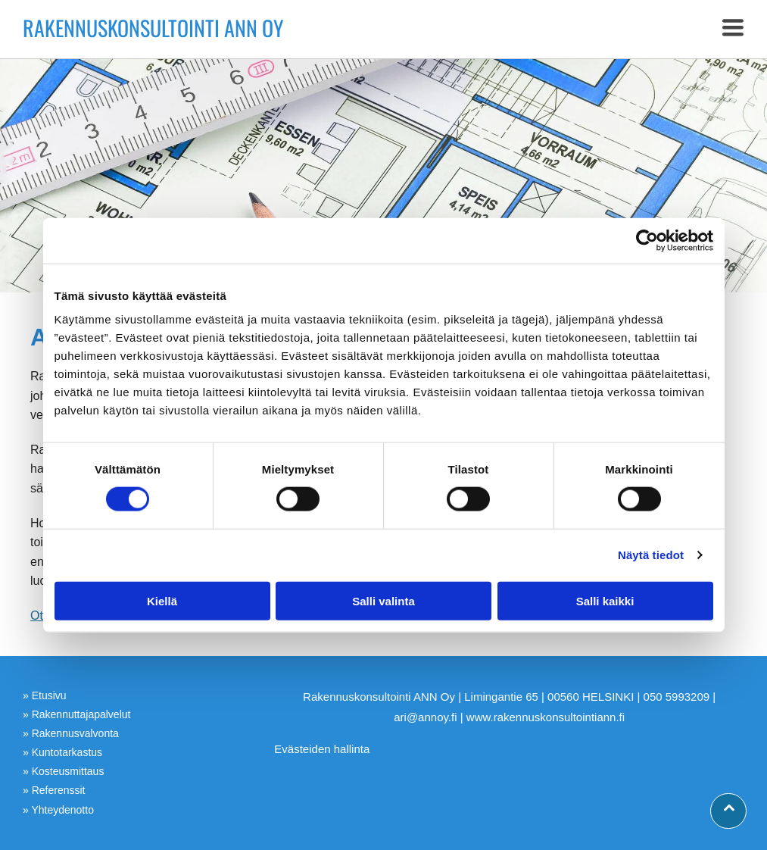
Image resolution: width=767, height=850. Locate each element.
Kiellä (162, 600)
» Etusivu (45, 695)
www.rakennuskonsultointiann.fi (545, 717)
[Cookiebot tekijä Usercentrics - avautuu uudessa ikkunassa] (647, 241)
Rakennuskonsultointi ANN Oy (153, 27)
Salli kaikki (605, 600)
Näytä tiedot (651, 554)
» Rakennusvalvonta (71, 733)
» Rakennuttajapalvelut (76, 714)
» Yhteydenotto (58, 810)
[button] (733, 29)
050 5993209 (677, 696)
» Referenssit (54, 790)
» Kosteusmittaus (63, 771)
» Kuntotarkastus (62, 752)
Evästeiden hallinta (321, 748)
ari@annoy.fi (425, 717)
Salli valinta (383, 600)
